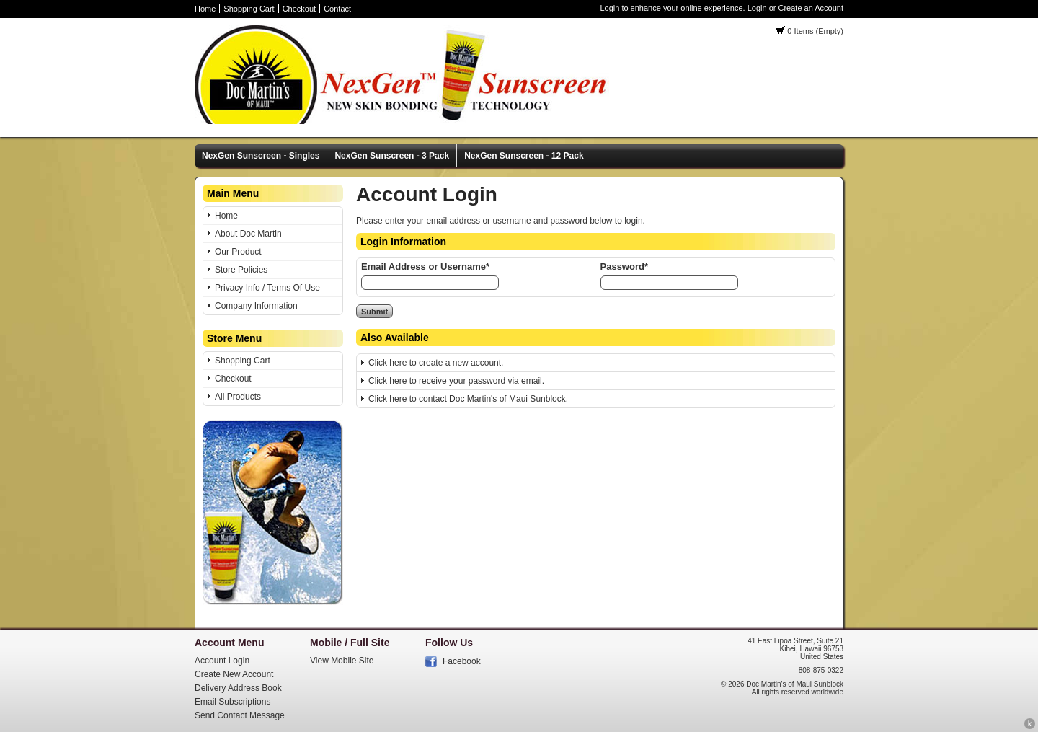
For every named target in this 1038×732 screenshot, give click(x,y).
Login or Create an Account (795, 8)
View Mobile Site (342, 661)
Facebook (462, 661)
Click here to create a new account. (435, 363)
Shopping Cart (248, 8)
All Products (238, 397)
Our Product (238, 252)
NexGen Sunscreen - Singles (260, 156)
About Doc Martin (248, 234)
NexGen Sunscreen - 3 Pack (391, 156)
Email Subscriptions (232, 702)
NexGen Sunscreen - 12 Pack (523, 156)
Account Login (222, 661)
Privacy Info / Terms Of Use (267, 288)
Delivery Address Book (238, 688)
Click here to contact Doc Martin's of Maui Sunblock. (468, 399)
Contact (337, 8)
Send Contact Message (240, 715)
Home (205, 8)
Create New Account (234, 674)
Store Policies (241, 270)
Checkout (299, 8)
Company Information (256, 306)
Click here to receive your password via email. (456, 381)
